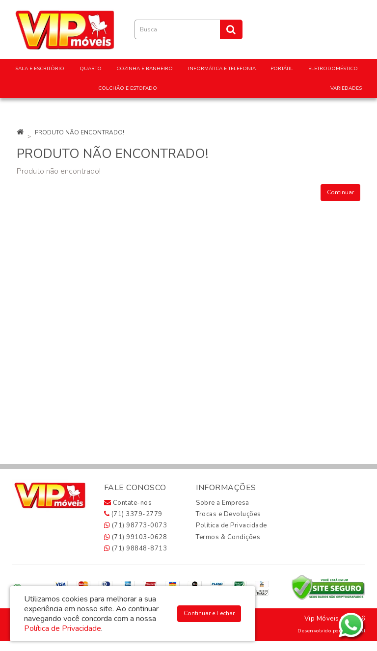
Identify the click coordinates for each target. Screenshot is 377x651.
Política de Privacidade (231, 525)
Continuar (340, 192)
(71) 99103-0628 (135, 537)
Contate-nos (128, 502)
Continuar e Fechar (209, 613)
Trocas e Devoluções (228, 514)
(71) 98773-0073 (135, 525)
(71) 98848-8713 (135, 548)
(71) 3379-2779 (133, 514)
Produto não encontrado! (79, 132)
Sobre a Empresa (222, 502)
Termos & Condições (228, 537)
